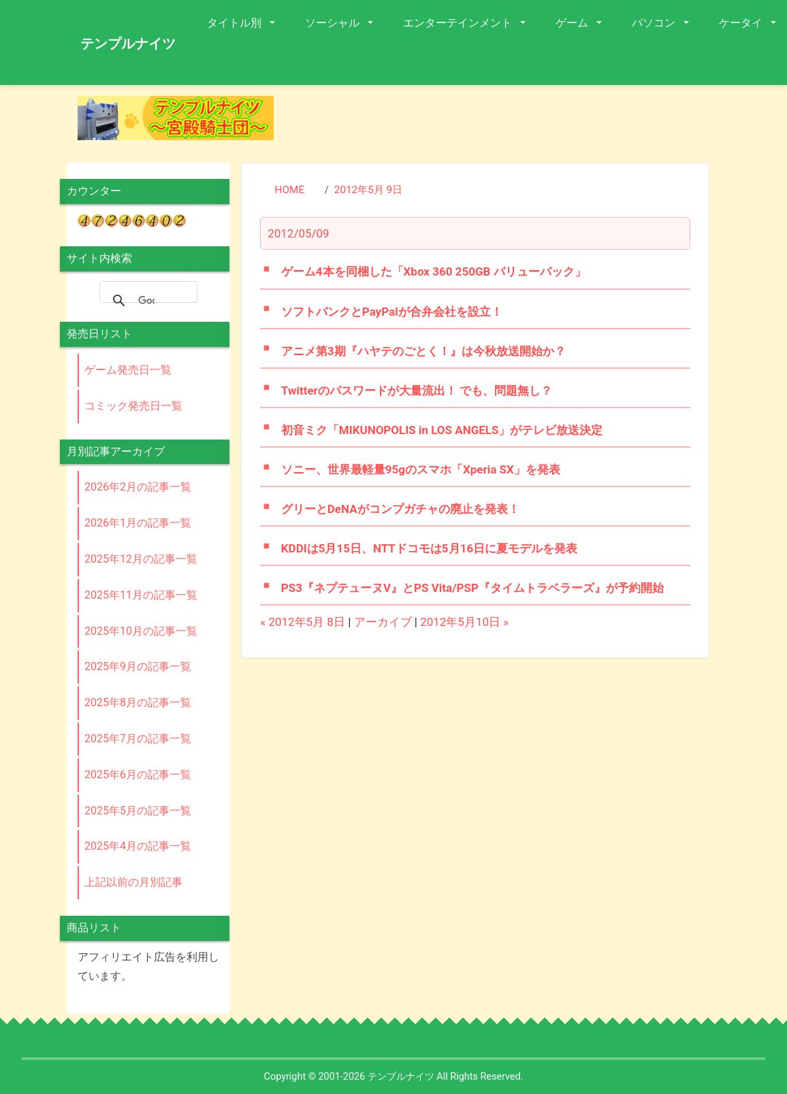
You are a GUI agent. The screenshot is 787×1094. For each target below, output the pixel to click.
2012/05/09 (298, 233)
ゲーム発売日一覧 (128, 369)
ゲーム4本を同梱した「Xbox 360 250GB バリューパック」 (433, 271)
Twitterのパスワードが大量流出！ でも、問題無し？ (416, 390)
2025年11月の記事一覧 (140, 595)
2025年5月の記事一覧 (137, 810)
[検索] (146, 301)
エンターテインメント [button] (459, 22)
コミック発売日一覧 (133, 405)
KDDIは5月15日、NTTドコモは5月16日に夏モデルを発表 (429, 548)
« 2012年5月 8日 (302, 622)
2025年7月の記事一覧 (137, 738)
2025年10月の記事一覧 (140, 631)
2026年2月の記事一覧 (137, 486)
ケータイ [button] (742, 22)
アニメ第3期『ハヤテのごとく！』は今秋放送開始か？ (423, 351)
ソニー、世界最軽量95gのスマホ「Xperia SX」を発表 (420, 469)
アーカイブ (383, 622)
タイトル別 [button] (235, 22)
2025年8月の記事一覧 (137, 702)
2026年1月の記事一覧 (137, 522)
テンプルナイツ (128, 43)
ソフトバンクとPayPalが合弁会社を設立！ (391, 311)
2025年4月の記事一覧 (137, 846)
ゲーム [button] (573, 22)
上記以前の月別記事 (133, 882)
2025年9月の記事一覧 (137, 666)
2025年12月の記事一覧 (140, 558)
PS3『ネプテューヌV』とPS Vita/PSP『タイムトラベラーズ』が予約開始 (472, 588)
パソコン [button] (655, 22)
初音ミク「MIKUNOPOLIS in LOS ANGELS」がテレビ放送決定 (442, 430)
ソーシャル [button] (333, 22)
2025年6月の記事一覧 (137, 774)
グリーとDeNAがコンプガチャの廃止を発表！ (400, 509)
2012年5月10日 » (464, 622)
